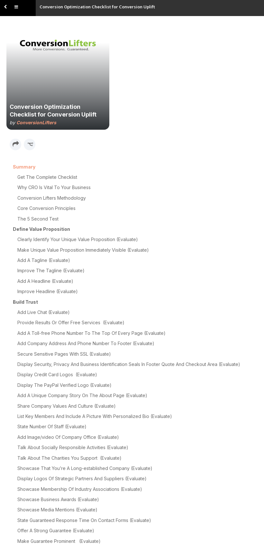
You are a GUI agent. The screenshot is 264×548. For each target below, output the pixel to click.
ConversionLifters (36, 122)
